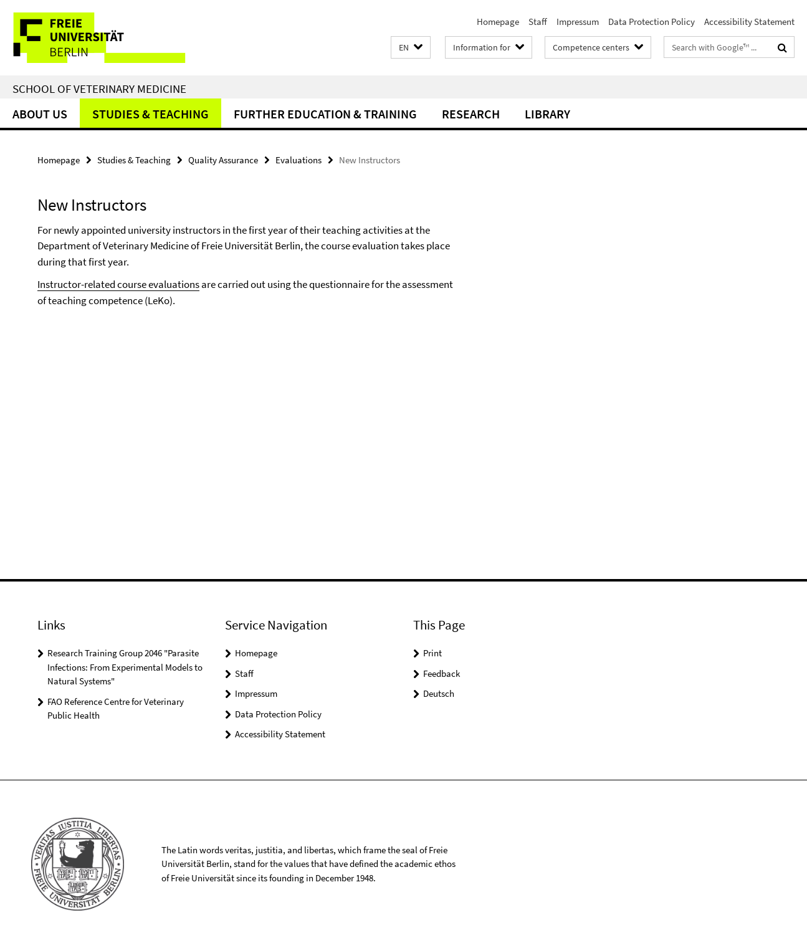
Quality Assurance (223, 160)
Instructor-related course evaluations (118, 284)
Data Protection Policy (651, 21)
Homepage (498, 21)
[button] (411, 47)
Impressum (577, 21)
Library (547, 114)
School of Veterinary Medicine (99, 88)
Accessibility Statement (749, 21)
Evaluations (298, 160)
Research (471, 114)
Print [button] (432, 653)
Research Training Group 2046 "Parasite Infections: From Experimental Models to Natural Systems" (125, 667)
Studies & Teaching (150, 114)
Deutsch (438, 693)
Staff (537, 21)
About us (39, 114)
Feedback (441, 673)
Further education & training (325, 114)
